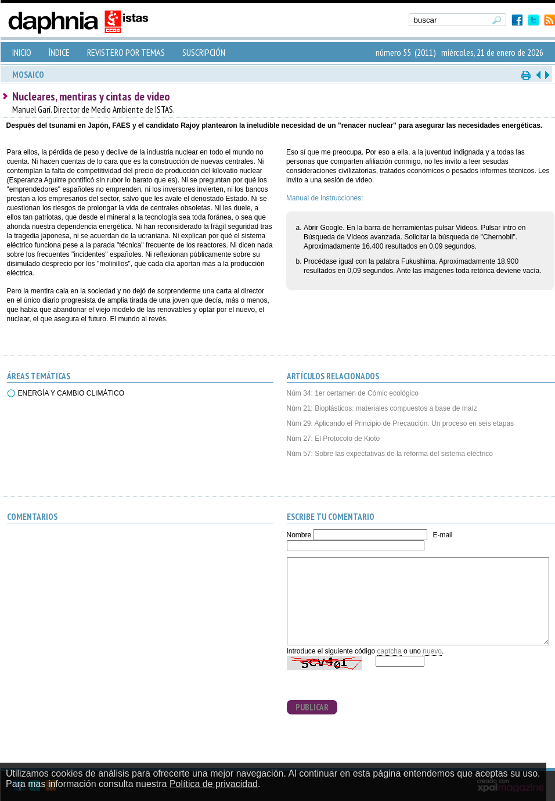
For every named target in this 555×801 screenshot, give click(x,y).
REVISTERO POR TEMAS (126, 52)
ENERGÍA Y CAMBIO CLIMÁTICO (71, 393)
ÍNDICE (59, 52)
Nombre (299, 535)
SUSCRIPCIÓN (203, 52)
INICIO (21, 52)
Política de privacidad (214, 784)
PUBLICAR (312, 707)
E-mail (442, 535)
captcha (389, 651)
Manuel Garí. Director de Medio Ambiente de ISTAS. (93, 109)
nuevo (432, 651)
